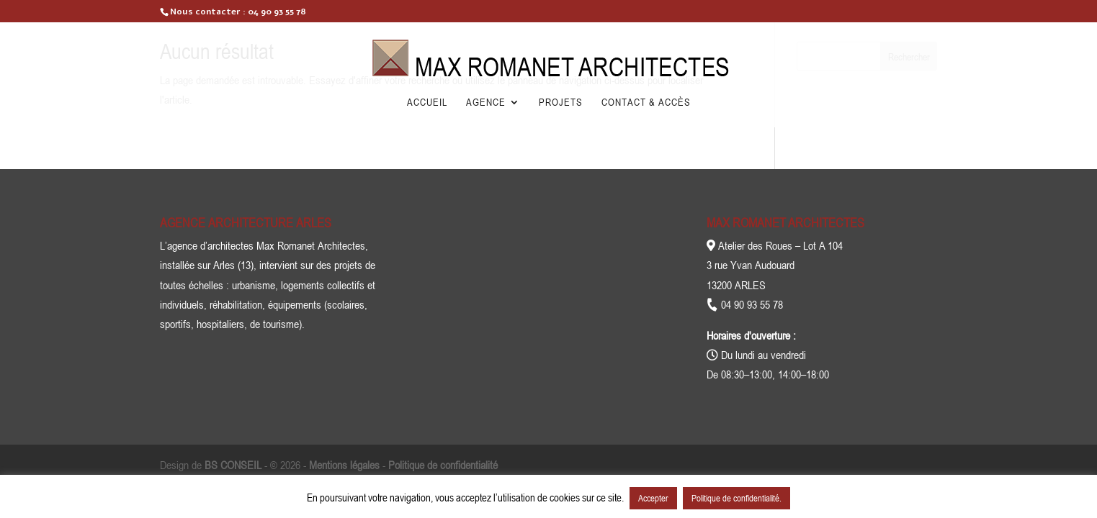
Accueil (427, 102)
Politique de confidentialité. (736, 498)
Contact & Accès (646, 102)
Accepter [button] (653, 498)
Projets (561, 102)
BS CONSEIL (233, 465)
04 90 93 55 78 (277, 11)
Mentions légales (344, 465)
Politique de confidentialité (443, 465)
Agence (486, 102)
